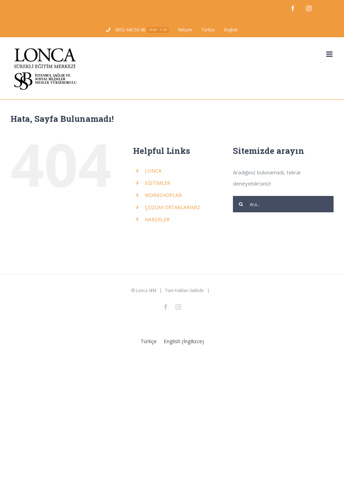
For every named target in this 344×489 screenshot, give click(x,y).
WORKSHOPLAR (163, 195)
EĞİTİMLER (157, 183)
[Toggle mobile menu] (330, 54)
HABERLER (157, 219)
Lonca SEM (146, 290)
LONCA (153, 170)
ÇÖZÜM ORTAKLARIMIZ (172, 207)
